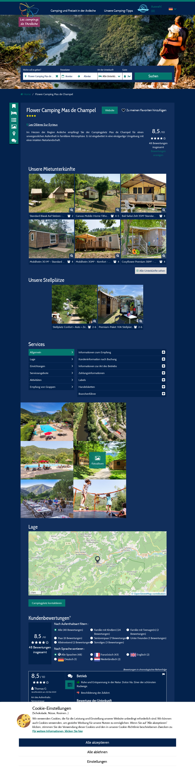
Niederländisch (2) (110, 622)
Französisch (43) (110, 617)
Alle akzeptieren (97, 742)
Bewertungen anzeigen (158, 153)
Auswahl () (156, 9)
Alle (70, 593)
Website (109, 110)
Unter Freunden (148, 601)
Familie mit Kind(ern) (107, 595)
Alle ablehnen (97, 752)
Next (163, 698)
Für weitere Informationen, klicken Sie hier (57, 731)
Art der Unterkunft (105, 69)
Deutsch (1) (70, 622)
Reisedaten (65, 69)
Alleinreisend (74, 605)
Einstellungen (97, 761)
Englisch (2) (143, 617)
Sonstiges (109, 605)
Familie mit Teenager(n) (144, 595)
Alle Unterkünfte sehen (150, 270)
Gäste (124, 69)
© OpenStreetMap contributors (148, 556)
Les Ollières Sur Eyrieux (42, 125)
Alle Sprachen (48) (71, 617)
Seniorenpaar (111, 601)
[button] (97, 523)
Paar (70, 601)
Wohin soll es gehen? (32, 69)
